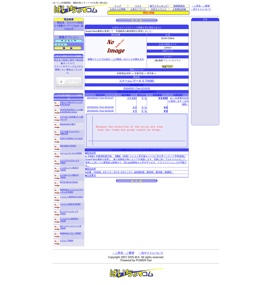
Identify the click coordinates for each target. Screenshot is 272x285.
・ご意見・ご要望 (201, 6)
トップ (117, 6)
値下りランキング (159, 6)
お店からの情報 (118, 9)
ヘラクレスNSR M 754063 (70, 204)
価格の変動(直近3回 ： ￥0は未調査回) (136, 91)
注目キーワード (159, 9)
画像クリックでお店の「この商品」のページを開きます (116, 57)
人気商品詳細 (179, 9)
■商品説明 (90, 169)
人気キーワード (138, 9)
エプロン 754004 (66, 241)
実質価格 (157, 95)
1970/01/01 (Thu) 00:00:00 (100, 107)
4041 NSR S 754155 (68, 146)
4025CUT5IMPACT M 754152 (71, 138)
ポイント (141, 95)
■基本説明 (90, 153)
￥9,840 (132, 98)
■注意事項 (90, 175)
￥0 (134, 107)
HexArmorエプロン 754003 (70, 233)
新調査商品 (179, 6)
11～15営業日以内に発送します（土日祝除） (178, 101)
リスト (138, 6)
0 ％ (144, 98)
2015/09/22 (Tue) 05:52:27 (100, 98)
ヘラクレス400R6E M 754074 (71, 197)
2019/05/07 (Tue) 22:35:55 (136, 88)
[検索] (61, 82)
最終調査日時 (136, 85)
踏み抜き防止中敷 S (67, 124)
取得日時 (100, 95)
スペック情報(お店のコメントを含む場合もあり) (136, 149)
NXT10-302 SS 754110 (69, 182)
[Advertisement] (205, 73)
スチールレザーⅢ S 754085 (136, 80)
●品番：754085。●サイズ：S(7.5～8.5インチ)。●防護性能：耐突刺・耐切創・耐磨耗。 (129, 172)
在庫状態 (177, 95)
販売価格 (126, 95)
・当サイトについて (201, 9)
